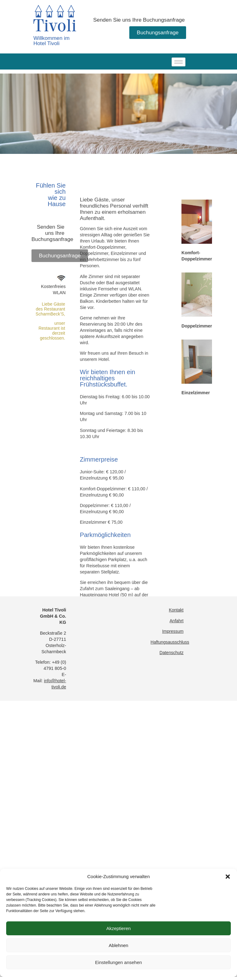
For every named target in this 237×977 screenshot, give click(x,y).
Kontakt (176, 609)
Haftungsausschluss (170, 642)
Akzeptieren (118, 928)
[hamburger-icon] (178, 61)
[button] (228, 876)
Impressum (172, 631)
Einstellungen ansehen (118, 962)
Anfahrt (177, 620)
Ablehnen (118, 945)
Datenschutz (172, 652)
